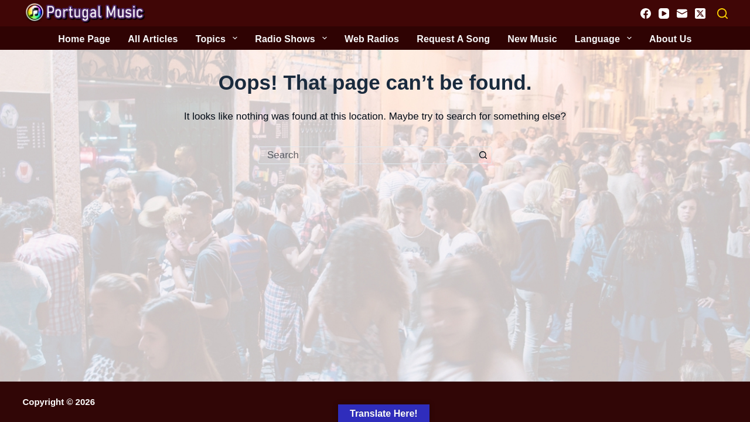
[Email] (682, 13)
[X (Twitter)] (700, 13)
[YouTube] (664, 13)
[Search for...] (366, 155)
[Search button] (483, 155)
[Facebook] (645, 13)
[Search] (722, 13)
